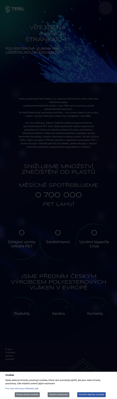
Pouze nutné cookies (27, 395)
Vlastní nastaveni (58, 395)
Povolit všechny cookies (91, 395)
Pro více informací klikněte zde (21, 389)
